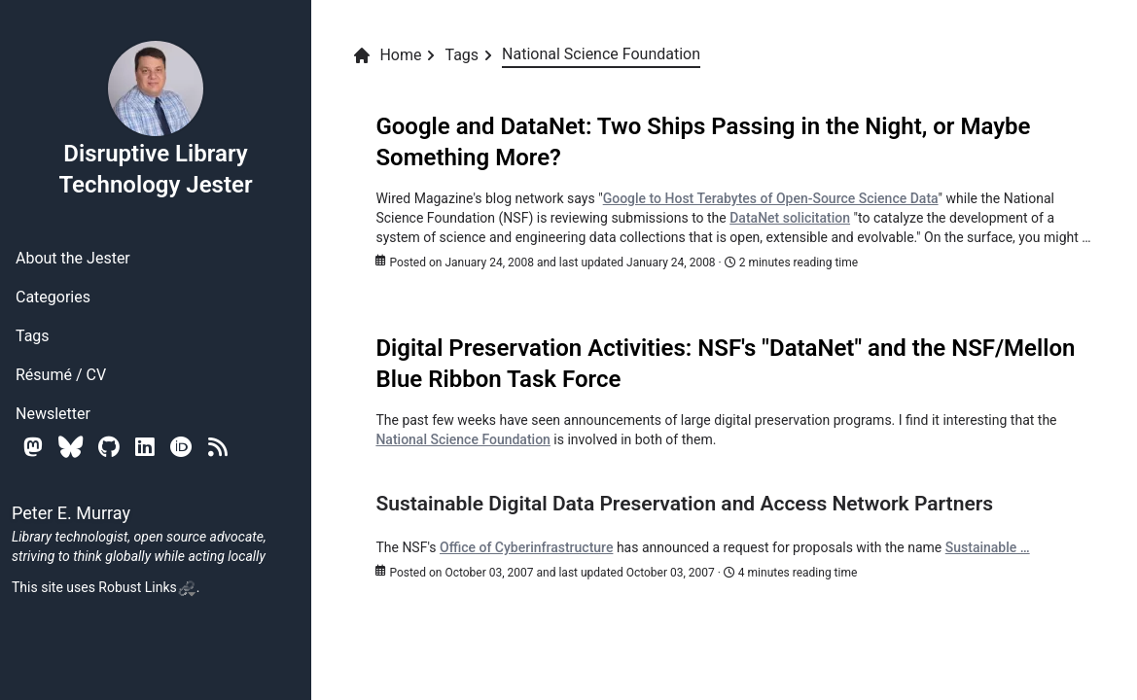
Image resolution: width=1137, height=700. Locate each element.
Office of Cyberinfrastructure (526, 547)
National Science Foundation (462, 439)
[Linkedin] (145, 447)
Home (386, 55)
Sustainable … (987, 547)
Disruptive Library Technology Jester (155, 118)
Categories (53, 297)
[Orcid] (181, 447)
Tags (33, 336)
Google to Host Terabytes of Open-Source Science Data (771, 198)
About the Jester (73, 258)
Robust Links (146, 587)
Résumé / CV (61, 375)
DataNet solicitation (789, 218)
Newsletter (53, 413)
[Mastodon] (33, 447)
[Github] (109, 447)
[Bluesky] (70, 447)
